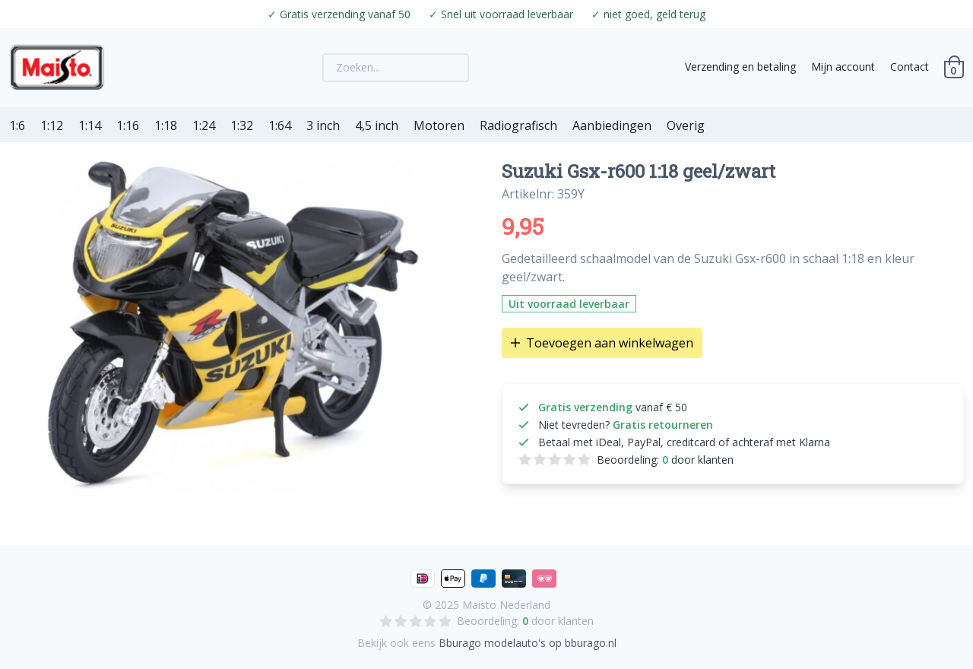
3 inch (323, 125)
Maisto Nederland (506, 605)
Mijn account (843, 66)
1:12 (51, 125)
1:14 (89, 125)
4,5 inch (376, 125)
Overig (686, 125)
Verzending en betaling (740, 66)
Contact (909, 66)
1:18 (165, 125)
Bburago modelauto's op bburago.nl (527, 643)
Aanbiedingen (611, 125)
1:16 (127, 125)
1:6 (17, 125)
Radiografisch (518, 125)
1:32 (241, 125)
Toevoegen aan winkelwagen (602, 342)
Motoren (439, 125)
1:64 (279, 125)
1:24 (203, 125)
